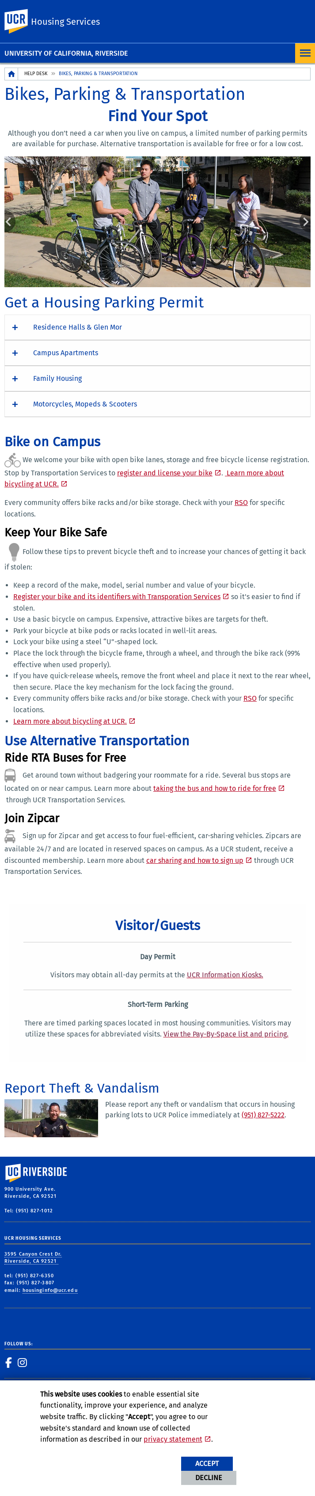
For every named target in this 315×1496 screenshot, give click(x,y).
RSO (241, 502)
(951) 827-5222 (263, 1115)
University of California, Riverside (66, 53)
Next (305, 221)
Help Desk (35, 73)
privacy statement (173, 1439)
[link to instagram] (22, 1362)
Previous (9, 221)
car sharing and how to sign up (194, 860)
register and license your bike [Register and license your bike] (165, 473)
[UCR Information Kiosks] (226, 975)
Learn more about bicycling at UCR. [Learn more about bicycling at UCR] (70, 721)
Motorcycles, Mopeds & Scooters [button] (85, 404)
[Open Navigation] (305, 53)
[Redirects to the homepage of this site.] (11, 74)
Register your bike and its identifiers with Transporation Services (116, 596)
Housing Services (65, 21)
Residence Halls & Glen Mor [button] (77, 327)
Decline (208, 1477)
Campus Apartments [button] (65, 353)
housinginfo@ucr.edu (50, 1290)
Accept (207, 1463)
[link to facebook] (8, 1362)
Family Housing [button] (57, 378)
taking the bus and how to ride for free (214, 788)
